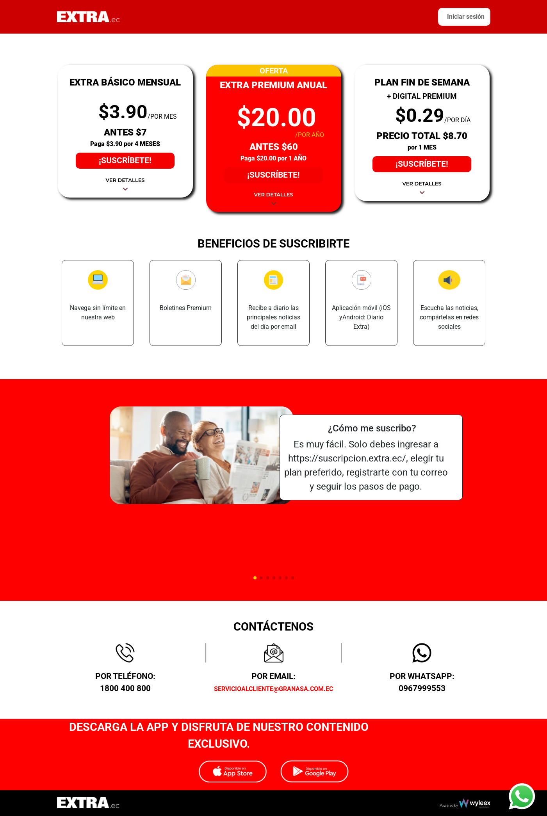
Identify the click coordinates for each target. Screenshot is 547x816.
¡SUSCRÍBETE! (125, 160)
